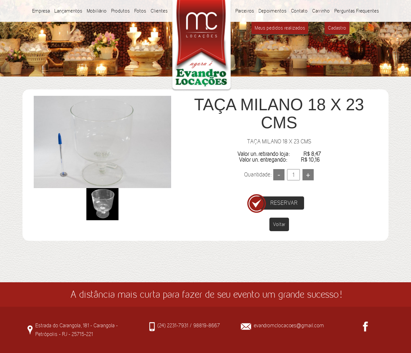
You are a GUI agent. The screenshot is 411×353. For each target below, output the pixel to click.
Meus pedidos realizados (280, 28)
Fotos (140, 11)
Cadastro (337, 28)
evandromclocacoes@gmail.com (289, 325)
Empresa (41, 11)
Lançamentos (68, 11)
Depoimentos (272, 11)
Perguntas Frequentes (356, 11)
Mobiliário (97, 11)
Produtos (120, 11)
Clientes (159, 11)
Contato (299, 11)
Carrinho (321, 11)
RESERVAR (284, 203)
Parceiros (244, 11)
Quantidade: (257, 174)
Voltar (279, 224)
